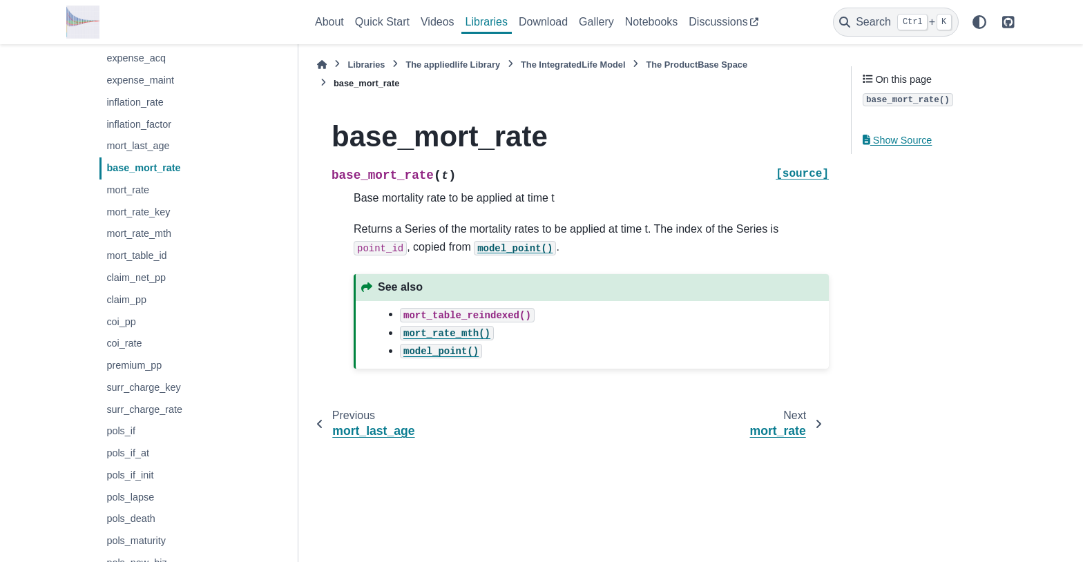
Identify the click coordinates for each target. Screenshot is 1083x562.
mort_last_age (137, 145)
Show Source (897, 140)
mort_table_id (136, 255)
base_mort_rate (143, 167)
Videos (437, 22)
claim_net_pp (136, 277)
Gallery (596, 22)
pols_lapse (130, 497)
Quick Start (382, 22)
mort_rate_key (138, 211)
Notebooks (651, 22)
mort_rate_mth (138, 233)
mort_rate (127, 189)
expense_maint (140, 80)
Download (543, 22)
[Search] (896, 22)
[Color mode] (979, 22)
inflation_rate (134, 102)
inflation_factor (138, 124)
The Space (696, 64)
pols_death (130, 518)
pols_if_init (129, 475)
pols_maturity (136, 540)
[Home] (322, 64)
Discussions (718, 22)
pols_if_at (127, 452)
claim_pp (126, 299)
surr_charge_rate (144, 409)
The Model (573, 64)
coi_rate (124, 343)
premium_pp (134, 365)
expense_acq (136, 58)
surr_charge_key (143, 387)
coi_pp (120, 321)
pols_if (120, 430)
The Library (452, 64)
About (329, 22)
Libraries (487, 22)
